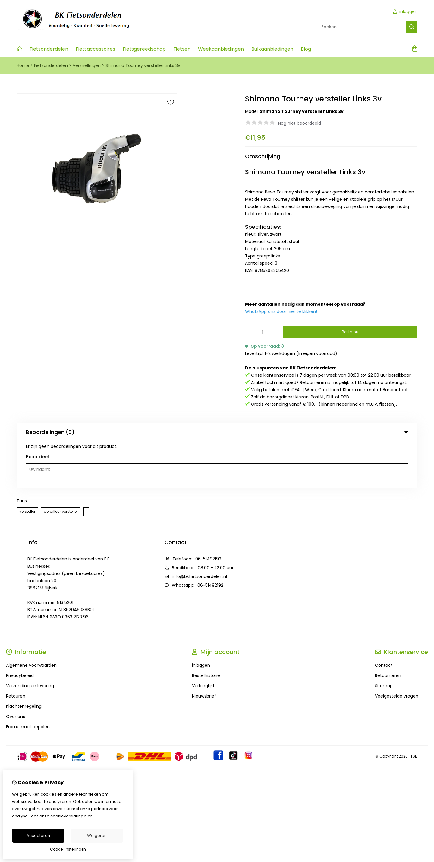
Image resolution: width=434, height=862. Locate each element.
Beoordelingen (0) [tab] (217, 432)
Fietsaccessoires (95, 49)
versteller (27, 465)
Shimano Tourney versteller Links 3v (142, 65)
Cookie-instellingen (68, 849)
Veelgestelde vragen (396, 649)
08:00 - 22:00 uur (216, 521)
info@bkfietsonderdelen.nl (199, 530)
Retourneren (388, 629)
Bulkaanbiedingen (272, 49)
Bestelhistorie (206, 629)
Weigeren (97, 835)
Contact (384, 619)
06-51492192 (208, 512)
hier (88, 816)
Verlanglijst (203, 639)
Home (23, 65)
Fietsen (181, 49)
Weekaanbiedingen (221, 49)
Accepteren (38, 835)
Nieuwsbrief (204, 649)
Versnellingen (87, 65)
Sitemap (384, 639)
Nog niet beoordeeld (299, 123)
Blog (306, 49)
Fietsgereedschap (144, 49)
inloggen (405, 11)
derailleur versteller (61, 465)
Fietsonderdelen (49, 49)
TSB (413, 709)
